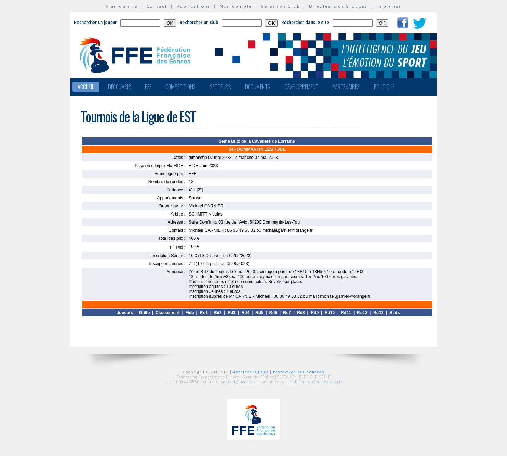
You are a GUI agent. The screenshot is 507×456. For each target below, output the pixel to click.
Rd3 (231, 312)
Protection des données (299, 372)
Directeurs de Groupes (338, 6)
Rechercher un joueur (95, 22)
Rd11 (346, 312)
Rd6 (273, 312)
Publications (194, 6)
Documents (257, 87)
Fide (189, 312)
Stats (394, 312)
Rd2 (218, 312)
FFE (148, 87)
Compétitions (180, 87)
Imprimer (388, 6)
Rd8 (301, 312)
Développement (301, 87)
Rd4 (246, 312)
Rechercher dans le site (305, 22)
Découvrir (119, 87)
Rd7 (287, 312)
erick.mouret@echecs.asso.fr (315, 381)
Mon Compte (236, 6)
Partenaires (346, 87)
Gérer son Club (280, 6)
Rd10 (330, 312)
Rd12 (362, 312)
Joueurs (125, 312)
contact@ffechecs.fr (240, 381)
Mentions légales (250, 372)
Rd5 (259, 312)
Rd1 (204, 312)
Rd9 (315, 312)
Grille (144, 312)
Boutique (384, 87)
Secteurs (220, 87)
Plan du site (122, 6)
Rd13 (378, 312)
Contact (157, 6)
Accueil (85, 87)
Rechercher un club (199, 22)
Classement (167, 312)
